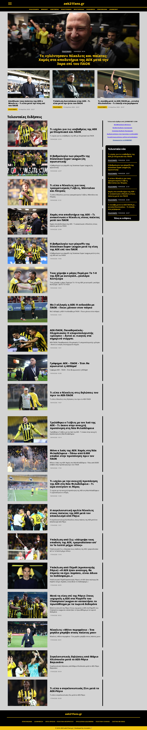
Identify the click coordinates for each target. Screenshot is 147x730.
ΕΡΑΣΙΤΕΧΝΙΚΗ (66, 9)
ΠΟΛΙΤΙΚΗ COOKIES (103, 721)
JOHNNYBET (113, 9)
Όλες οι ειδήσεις (122, 218)
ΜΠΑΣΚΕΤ (44, 9)
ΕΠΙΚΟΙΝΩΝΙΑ (102, 9)
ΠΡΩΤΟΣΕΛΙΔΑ (79, 9)
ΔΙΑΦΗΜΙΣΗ (90, 9)
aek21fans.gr (73, 714)
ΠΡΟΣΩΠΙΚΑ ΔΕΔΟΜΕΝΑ (84, 721)
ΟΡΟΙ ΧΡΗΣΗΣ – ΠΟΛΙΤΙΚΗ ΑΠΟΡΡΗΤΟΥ (59, 721)
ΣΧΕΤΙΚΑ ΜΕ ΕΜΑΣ (118, 721)
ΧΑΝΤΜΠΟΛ (54, 9)
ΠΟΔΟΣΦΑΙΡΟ (34, 9)
